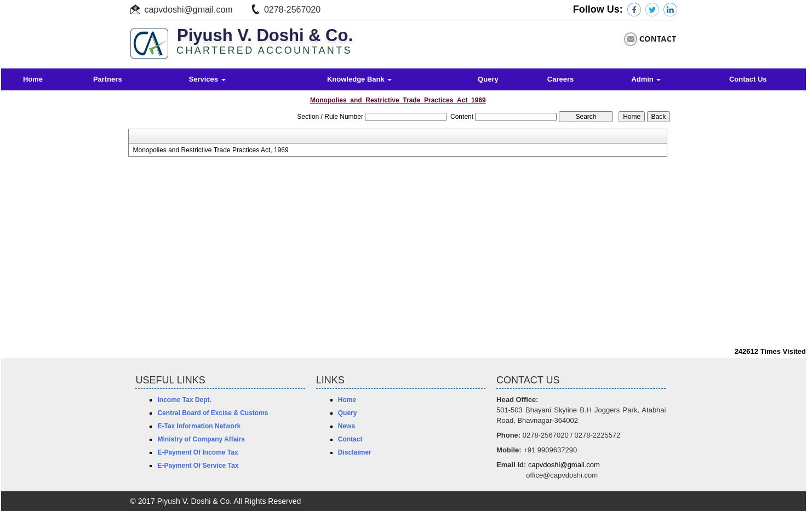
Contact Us (748, 79)
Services (207, 79)
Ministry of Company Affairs (201, 439)
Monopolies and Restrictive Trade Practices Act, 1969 (210, 150)
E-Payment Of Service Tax (197, 465)
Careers (560, 79)
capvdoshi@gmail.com (189, 9)
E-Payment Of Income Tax (197, 452)
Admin (646, 79)
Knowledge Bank (359, 79)
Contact (350, 439)
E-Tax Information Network (199, 426)
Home (33, 79)
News (346, 426)
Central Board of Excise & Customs (212, 413)
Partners (107, 79)
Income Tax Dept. (184, 400)
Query (488, 79)
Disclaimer (354, 452)
